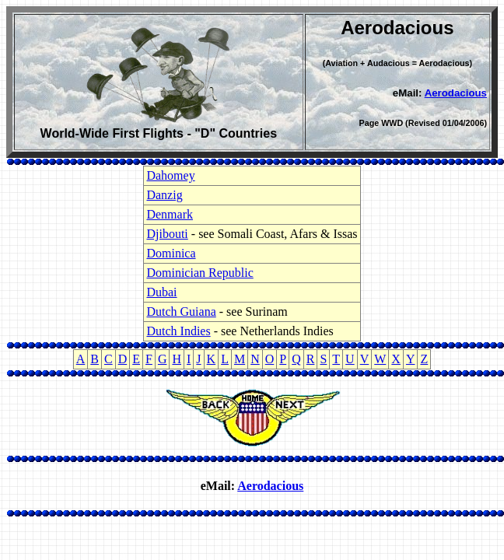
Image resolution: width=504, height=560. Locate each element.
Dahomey (170, 175)
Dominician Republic (199, 272)
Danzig (164, 194)
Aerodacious (456, 93)
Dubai (161, 292)
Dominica (170, 253)
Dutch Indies (178, 331)
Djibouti (166, 233)
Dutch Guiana (180, 311)
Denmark (169, 214)
